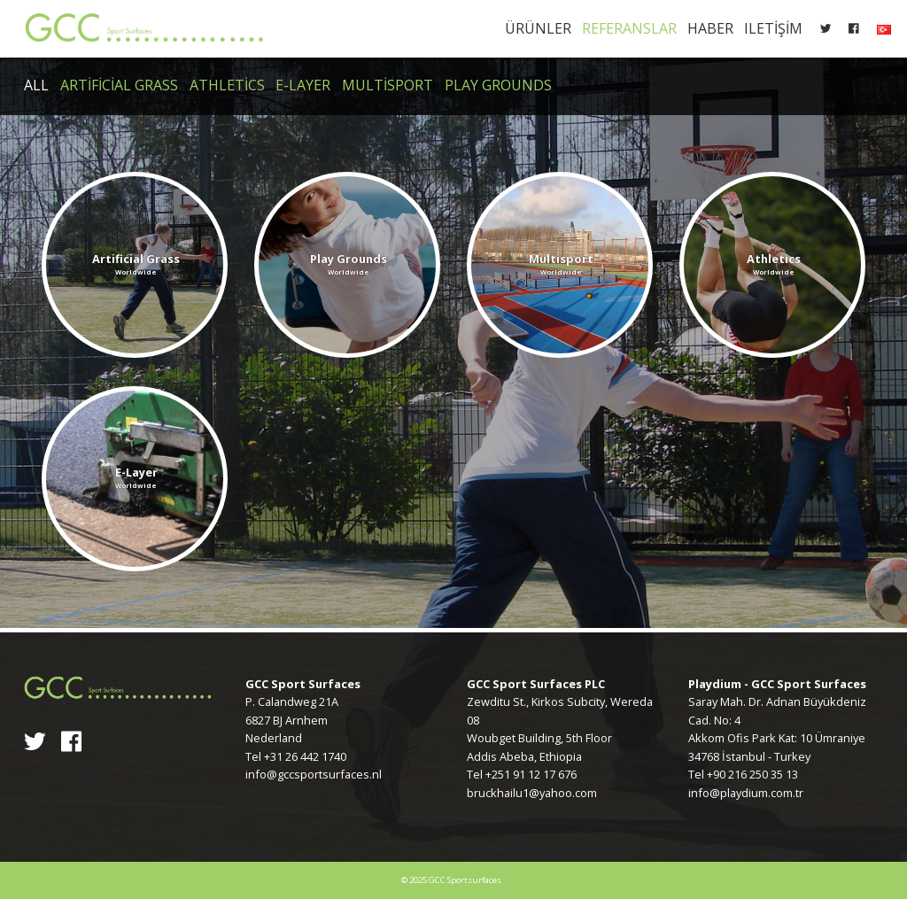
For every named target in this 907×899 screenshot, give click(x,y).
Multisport (387, 85)
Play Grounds (498, 85)
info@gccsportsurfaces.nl (313, 774)
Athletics (227, 85)
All (36, 85)
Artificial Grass (119, 85)
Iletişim (773, 28)
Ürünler (538, 28)
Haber (710, 28)
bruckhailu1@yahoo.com (532, 793)
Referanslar (629, 28)
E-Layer (302, 85)
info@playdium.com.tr (745, 793)
